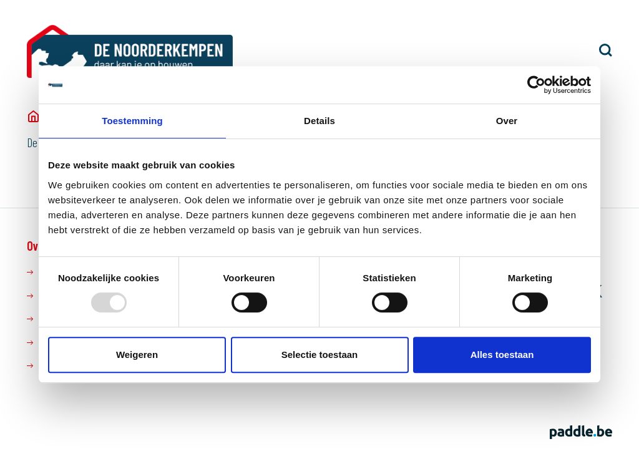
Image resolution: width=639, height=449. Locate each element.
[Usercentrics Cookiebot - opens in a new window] (536, 84)
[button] (605, 50)
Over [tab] (507, 120)
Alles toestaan (502, 354)
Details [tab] (319, 120)
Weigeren (137, 354)
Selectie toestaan (319, 354)
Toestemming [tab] (132, 120)
